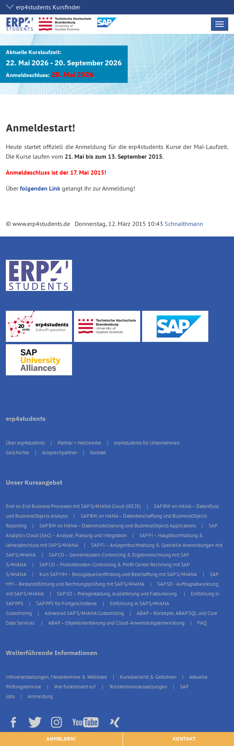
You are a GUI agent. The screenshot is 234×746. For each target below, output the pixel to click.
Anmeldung (40, 696)
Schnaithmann (184, 224)
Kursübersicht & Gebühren (148, 677)
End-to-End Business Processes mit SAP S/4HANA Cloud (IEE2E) (73, 506)
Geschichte (17, 452)
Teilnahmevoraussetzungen (138, 686)
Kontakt (98, 452)
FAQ (202, 623)
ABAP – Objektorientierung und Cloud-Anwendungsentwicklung (116, 623)
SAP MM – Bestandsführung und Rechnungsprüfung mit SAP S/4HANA (112, 579)
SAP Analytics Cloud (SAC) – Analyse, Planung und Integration (111, 530)
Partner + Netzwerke (79, 443)
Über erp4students (25, 443)
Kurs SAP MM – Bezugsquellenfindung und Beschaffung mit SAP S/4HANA (118, 574)
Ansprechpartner (59, 452)
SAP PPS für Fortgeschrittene (66, 603)
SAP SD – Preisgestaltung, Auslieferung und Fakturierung (117, 593)
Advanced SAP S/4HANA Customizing (84, 613)
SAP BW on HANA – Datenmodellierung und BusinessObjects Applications (117, 525)
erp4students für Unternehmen (146, 443)
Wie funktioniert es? (75, 686)
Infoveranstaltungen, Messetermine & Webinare (56, 677)
